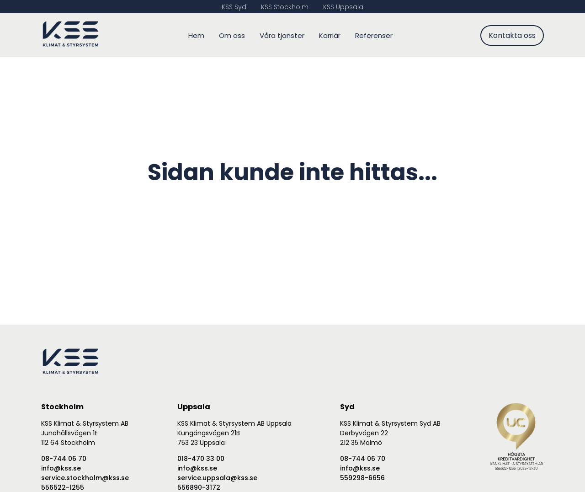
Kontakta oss (512, 35)
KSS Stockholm (284, 6)
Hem (196, 35)
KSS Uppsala (343, 6)
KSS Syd (234, 6)
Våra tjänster (282, 35)
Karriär (329, 35)
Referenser (374, 35)
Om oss (232, 35)
